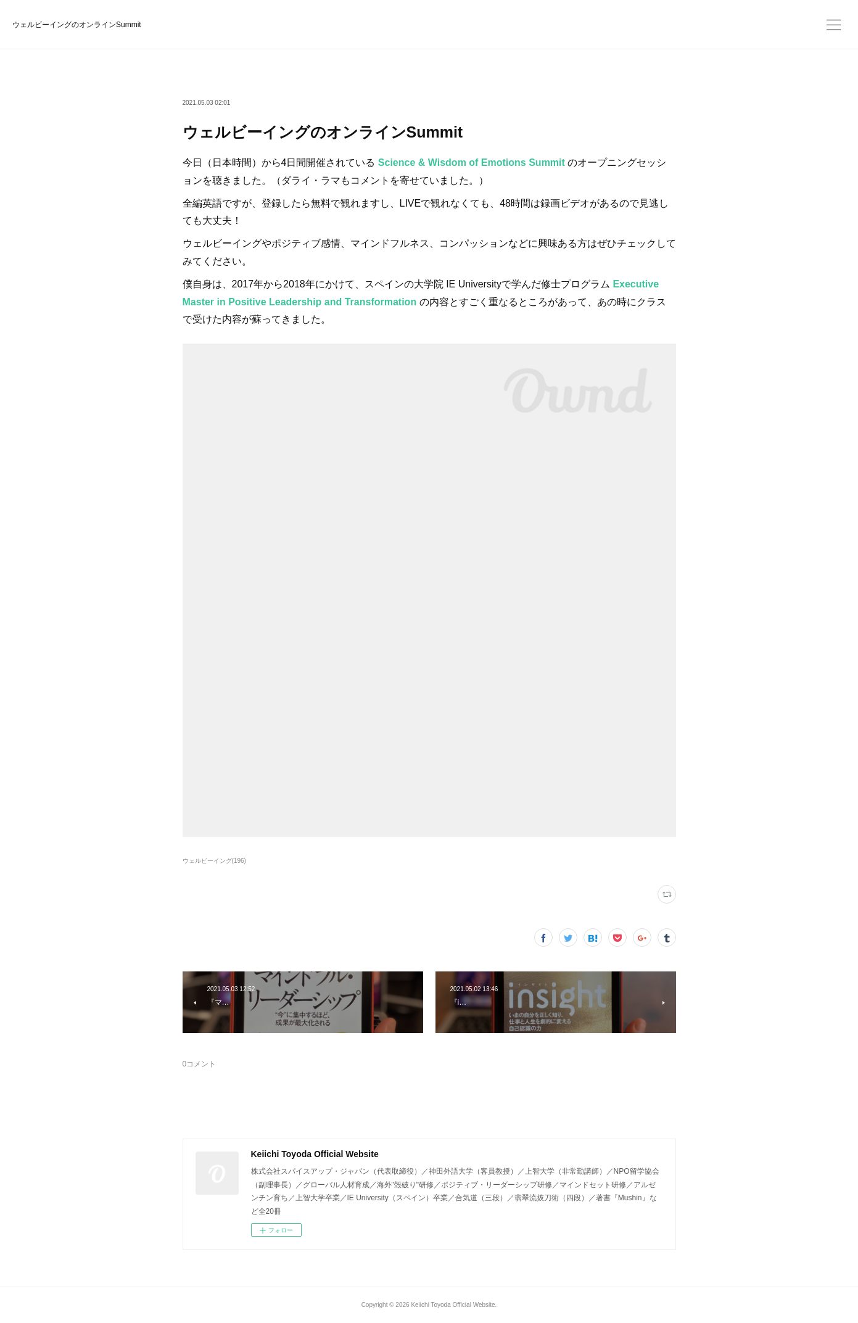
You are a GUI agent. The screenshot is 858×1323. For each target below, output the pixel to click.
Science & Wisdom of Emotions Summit (471, 162)
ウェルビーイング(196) (214, 860)
